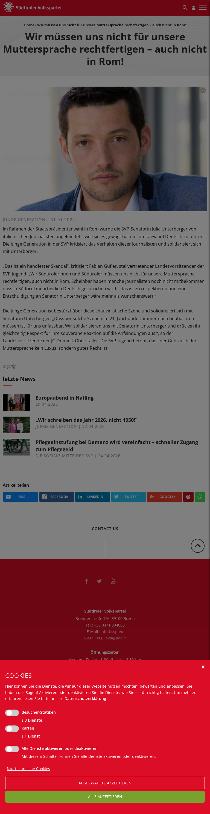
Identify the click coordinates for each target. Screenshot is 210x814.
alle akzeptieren (105, 796)
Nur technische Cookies (28, 768)
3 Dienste (32, 720)
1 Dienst (31, 736)
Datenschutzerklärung (85, 698)
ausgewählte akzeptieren (105, 782)
